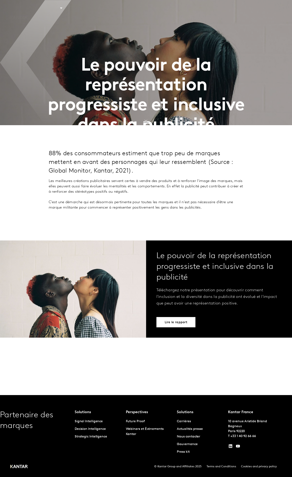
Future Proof (135, 421)
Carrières (229, 8)
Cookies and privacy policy (259, 466)
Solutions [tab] (53, 8)
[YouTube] (230, 447)
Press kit (183, 452)
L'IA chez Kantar (190, 8)
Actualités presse (190, 429)
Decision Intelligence (90, 429)
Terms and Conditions (221, 466)
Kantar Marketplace (119, 8)
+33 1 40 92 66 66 (243, 436)
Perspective (83, 8)
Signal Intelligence (89, 421)
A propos (212, 8)
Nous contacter (251, 8)
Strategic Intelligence (91, 436)
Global (271, 8)
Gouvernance (187, 444)
